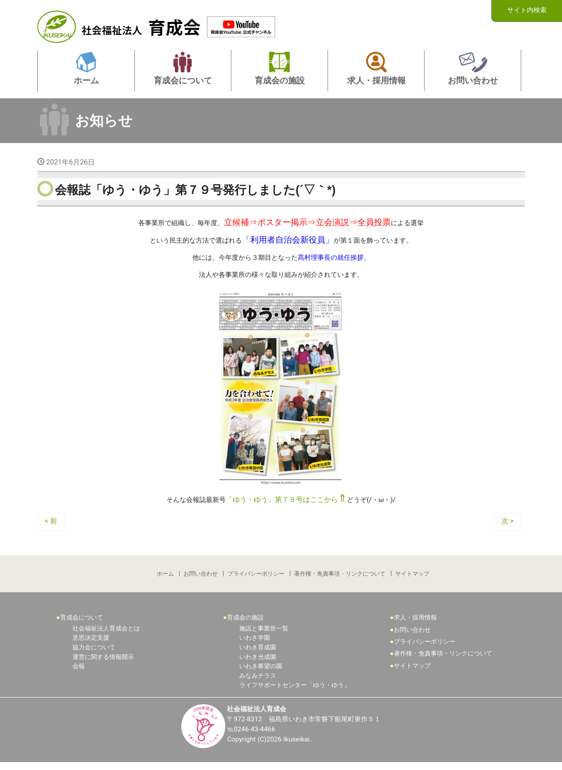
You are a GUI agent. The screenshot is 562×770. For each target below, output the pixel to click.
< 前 (51, 526)
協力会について (93, 654)
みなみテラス (257, 683)
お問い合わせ (200, 579)
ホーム (164, 579)
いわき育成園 (257, 654)
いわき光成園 (257, 664)
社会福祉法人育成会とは (106, 635)
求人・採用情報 (415, 624)
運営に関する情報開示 (103, 664)
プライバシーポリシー (256, 579)
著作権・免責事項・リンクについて (340, 579)
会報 (78, 673)
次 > (507, 526)
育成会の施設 (245, 624)
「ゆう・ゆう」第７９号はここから (286, 504)
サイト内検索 (527, 10)
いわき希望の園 (260, 673)
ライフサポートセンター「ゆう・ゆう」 (294, 692)
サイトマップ (413, 579)
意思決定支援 (90, 644)
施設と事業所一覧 (263, 635)
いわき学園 (254, 644)
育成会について (81, 624)
